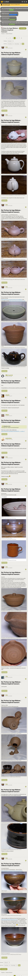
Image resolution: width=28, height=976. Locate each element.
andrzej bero (8, 438)
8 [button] (21, 38)
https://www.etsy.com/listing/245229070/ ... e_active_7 (13, 431)
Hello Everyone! (5, 13)
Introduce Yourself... (13, 14)
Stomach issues (5, 18)
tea (6, 2)
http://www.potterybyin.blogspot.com (17, 300)
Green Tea (11, 9)
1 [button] (6, 38)
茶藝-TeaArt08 (9, 375)
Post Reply (4, 110)
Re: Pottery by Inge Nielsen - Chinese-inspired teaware (11, 53)
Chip (6, 676)
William (7, 414)
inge (6, 47)
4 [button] (12, 38)
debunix (7, 395)
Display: (8, 41)
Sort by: (8, 43)
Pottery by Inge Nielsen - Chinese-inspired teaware (10, 30)
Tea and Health (12, 19)
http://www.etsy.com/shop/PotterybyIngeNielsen (11, 299)
